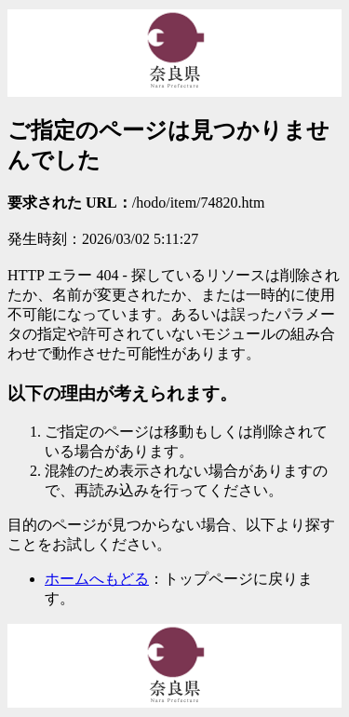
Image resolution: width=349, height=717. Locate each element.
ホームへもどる (97, 579)
